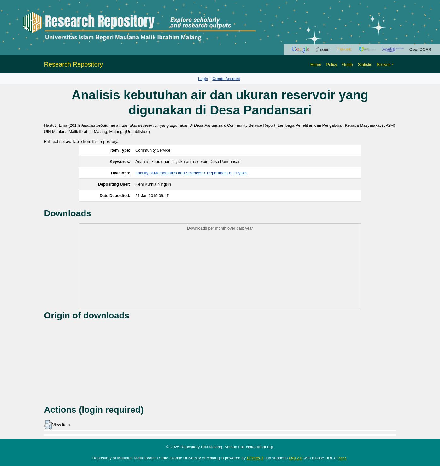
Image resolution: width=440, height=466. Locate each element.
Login (203, 78)
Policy (331, 64)
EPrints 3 (255, 458)
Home (315, 64)
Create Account (226, 78)
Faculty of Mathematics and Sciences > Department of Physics (191, 173)
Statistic (365, 64)
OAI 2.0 (295, 458)
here (343, 458)
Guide (347, 64)
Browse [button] (384, 64)
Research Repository (73, 64)
